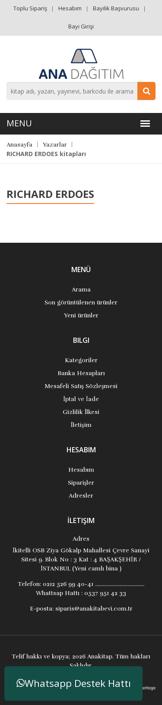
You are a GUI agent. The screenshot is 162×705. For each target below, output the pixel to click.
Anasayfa (19, 144)
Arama (81, 289)
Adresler (81, 495)
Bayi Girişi (81, 26)
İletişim (80, 425)
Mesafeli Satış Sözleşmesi (81, 386)
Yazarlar (55, 144)
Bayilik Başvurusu (116, 8)
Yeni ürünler (81, 315)
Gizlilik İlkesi (81, 412)
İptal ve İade (80, 399)
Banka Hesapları (81, 373)
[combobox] (81, 91)
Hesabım (70, 8)
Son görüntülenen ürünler (81, 302)
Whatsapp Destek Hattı (73, 683)
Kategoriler (81, 360)
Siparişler (81, 482)
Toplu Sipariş (30, 8)
